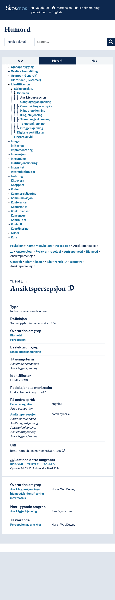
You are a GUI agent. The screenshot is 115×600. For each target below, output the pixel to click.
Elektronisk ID (57, 262)
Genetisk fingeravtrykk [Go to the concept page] (36, 106)
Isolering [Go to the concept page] (17, 176)
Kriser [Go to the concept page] (15, 233)
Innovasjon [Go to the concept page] (18, 154)
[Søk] (111, 42)
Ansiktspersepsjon (85, 246)
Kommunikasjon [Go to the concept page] (22, 198)
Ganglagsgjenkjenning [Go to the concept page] (35, 102)
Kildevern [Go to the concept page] (17, 180)
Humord (17, 29)
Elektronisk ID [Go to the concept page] (23, 89)
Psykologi (16, 246)
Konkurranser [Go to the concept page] (20, 211)
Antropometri (73, 251)
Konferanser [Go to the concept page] (19, 202)
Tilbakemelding (87, 8)
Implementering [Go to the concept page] (22, 150)
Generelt (16, 262)
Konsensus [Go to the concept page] (18, 215)
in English (55, 12)
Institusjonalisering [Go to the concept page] (24, 163)
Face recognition (21, 404)
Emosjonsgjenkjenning (25, 352)
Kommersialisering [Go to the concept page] (23, 193)
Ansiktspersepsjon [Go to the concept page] (33, 97)
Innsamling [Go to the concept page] (18, 158)
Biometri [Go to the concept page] (23, 93)
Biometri (92, 251)
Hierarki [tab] (57, 60)
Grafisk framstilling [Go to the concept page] (24, 71)
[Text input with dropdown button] (70, 42)
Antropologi (24, 251)
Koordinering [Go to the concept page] (20, 228)
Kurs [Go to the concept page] (14, 237)
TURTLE (33, 464)
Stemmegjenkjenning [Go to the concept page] (35, 119)
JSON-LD (48, 464)
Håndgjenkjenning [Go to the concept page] (32, 110)
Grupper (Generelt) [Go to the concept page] (24, 75)
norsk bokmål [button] (18, 42)
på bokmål (38, 12)
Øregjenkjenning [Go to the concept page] (31, 128)
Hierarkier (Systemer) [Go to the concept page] (26, 80)
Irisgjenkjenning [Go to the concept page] (31, 115)
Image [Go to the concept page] (15, 141)
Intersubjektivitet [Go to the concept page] (23, 172)
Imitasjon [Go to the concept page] (17, 145)
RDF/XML (17, 464)
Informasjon (62, 8)
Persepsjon (62, 246)
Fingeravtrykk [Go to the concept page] (23, 137)
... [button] (11, 251)
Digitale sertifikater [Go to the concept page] (31, 132)
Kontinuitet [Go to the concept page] (18, 220)
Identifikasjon (34, 262)
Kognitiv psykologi (39, 246)
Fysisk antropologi (48, 251)
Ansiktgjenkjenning (23, 511)
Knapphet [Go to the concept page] (17, 185)
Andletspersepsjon (23, 414)
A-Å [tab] (20, 60)
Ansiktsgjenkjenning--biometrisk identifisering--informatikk (28, 494)
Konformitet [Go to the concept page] (19, 207)
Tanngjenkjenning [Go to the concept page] (32, 124)
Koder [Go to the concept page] (15, 189)
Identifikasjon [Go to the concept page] (20, 84)
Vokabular (40, 8)
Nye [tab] (94, 60)
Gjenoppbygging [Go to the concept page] (22, 67)
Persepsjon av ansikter (25, 524)
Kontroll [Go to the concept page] (16, 224)
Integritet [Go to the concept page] (17, 167)
